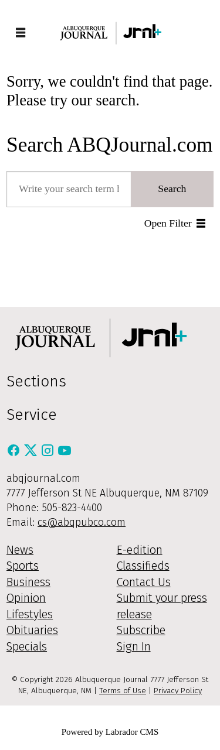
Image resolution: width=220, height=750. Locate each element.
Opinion (26, 598)
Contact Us (144, 582)
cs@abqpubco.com (82, 522)
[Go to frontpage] (110, 33)
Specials (26, 646)
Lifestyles (29, 614)
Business (28, 582)
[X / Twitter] (31, 453)
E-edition (140, 550)
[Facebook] (14, 453)
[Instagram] (48, 453)
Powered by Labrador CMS (110, 732)
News (19, 550)
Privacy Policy (178, 691)
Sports (22, 566)
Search (172, 188)
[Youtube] (64, 453)
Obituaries (32, 630)
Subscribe (141, 630)
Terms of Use (122, 691)
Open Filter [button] (168, 223)
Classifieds (143, 566)
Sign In (134, 646)
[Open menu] (20, 33)
